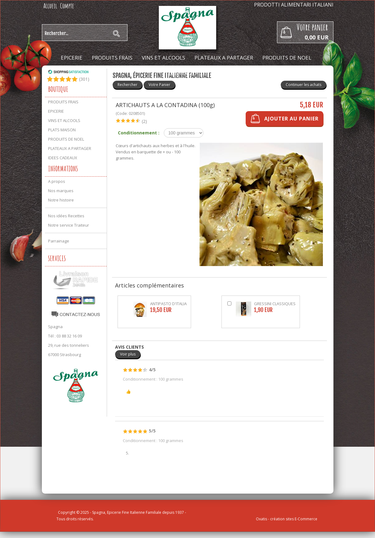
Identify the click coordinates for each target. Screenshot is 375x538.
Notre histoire (61, 200)
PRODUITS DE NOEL (286, 57)
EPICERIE (72, 57)
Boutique (58, 89)
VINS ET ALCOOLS (163, 57)
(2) (144, 121)
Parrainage (58, 241)
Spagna (55, 326)
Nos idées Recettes (66, 216)
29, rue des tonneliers (68, 345)
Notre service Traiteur (68, 225)
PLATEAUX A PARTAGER (223, 57)
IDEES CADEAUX (186, 73)
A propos (56, 181)
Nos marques (61, 190)
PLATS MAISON (62, 130)
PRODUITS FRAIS (112, 57)
